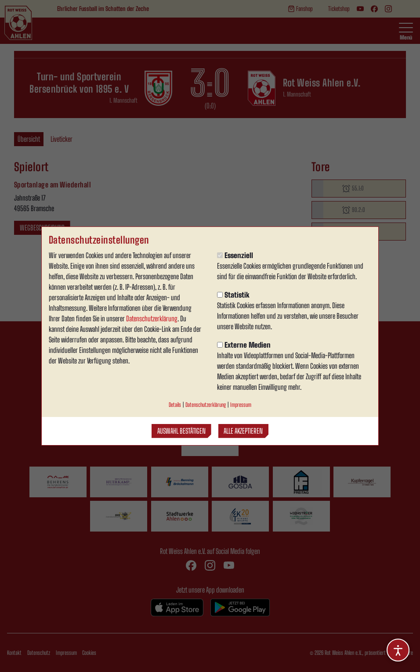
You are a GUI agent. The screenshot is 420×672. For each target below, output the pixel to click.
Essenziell (235, 255)
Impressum (240, 404)
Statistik (233, 295)
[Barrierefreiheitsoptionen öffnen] (398, 650)
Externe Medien (244, 345)
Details (175, 404)
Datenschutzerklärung (151, 318)
